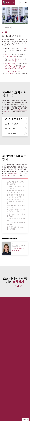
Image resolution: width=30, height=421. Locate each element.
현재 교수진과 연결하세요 (12, 71)
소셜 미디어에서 (9, 73)
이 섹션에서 (6, 27)
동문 (6, 32)
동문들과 (8, 65)
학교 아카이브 (13, 61)
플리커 (14, 59)
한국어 (24, 419)
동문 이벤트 (8, 54)
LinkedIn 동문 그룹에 (11, 56)
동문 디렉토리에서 (10, 63)
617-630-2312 (8, 111)
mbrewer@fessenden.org (20, 110)
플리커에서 (21, 59)
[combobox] (25, 419)
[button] (21, 2)
